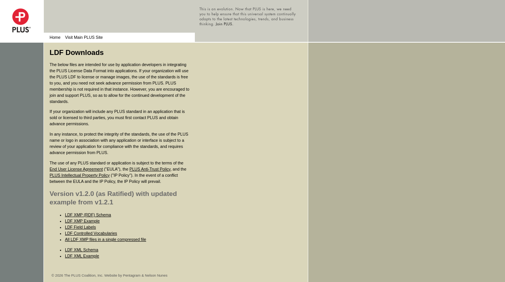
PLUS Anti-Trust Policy (150, 169)
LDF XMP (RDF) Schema (88, 214)
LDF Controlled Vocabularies (91, 233)
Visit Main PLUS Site (84, 37)
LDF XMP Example (82, 221)
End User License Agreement (76, 169)
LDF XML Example (82, 256)
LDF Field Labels (80, 227)
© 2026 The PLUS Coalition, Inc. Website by (87, 275)
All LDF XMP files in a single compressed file (105, 239)
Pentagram (132, 275)
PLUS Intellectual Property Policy (80, 175)
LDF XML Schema (81, 249)
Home (55, 37)
